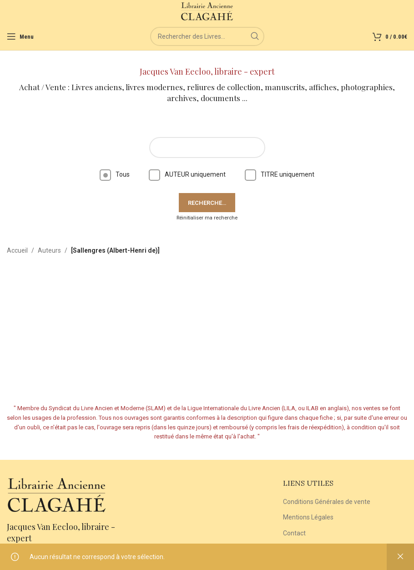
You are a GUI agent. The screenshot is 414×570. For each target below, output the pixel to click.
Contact (294, 533)
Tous (115, 174)
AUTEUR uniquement (187, 174)
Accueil (17, 250)
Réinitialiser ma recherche (207, 218)
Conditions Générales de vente (326, 501)
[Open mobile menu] (20, 36)
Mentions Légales (308, 517)
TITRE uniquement (279, 174)
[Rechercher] (207, 36)
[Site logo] (207, 11)
